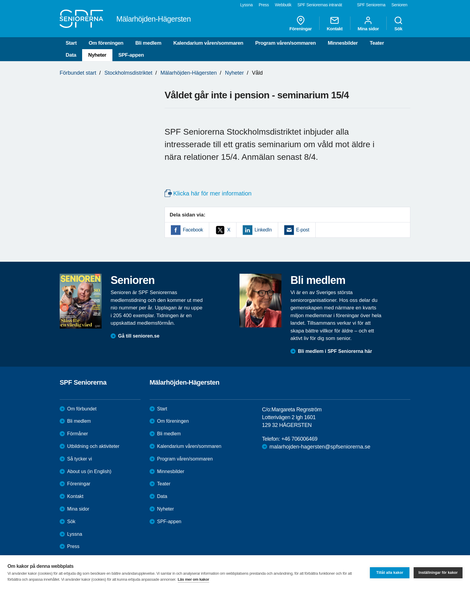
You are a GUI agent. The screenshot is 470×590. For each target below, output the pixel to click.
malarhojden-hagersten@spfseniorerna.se (319, 447)
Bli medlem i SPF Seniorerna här (335, 351)
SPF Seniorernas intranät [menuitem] (319, 4)
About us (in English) (89, 471)
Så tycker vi (79, 458)
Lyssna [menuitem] (246, 4)
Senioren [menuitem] (399, 4)
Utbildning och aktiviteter (93, 446)
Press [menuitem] (264, 4)
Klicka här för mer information (212, 193)
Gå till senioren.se (138, 335)
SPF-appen (131, 55)
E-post (302, 229)
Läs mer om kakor (193, 579)
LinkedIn (263, 229)
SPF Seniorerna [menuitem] (371, 4)
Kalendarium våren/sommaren (208, 43)
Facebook (193, 229)
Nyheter (97, 55)
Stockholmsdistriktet (128, 73)
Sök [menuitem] (398, 23)
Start (71, 43)
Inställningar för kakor (438, 573)
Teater (377, 43)
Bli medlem (148, 43)
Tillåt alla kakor (389, 573)
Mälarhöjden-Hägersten (188, 73)
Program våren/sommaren (285, 43)
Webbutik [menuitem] (283, 4)
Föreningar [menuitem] (301, 23)
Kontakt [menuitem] (335, 23)
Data (71, 55)
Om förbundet (82, 408)
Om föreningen (106, 43)
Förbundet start (78, 73)
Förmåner (77, 433)
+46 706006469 (299, 439)
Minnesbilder (343, 43)
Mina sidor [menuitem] (368, 23)
